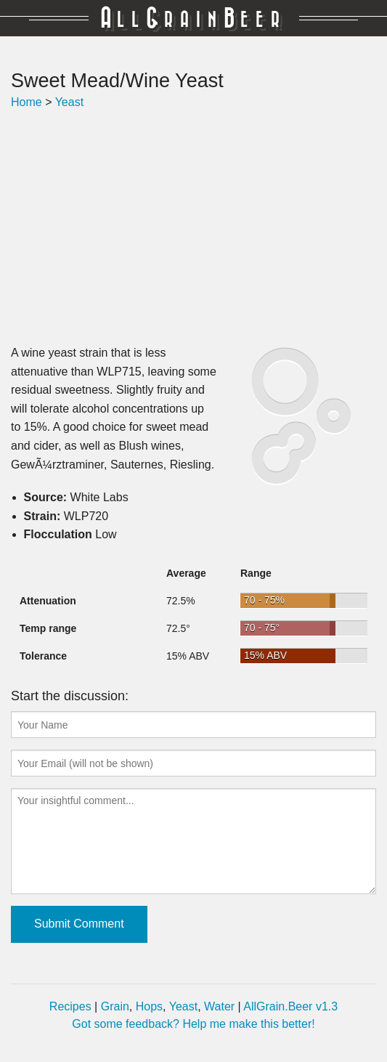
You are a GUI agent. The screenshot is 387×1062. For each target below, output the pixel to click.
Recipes (70, 1006)
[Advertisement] (193, 227)
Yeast (69, 102)
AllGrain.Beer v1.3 (290, 1006)
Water (219, 1006)
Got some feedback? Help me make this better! (193, 1024)
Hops (149, 1006)
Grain (115, 1006)
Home (26, 102)
